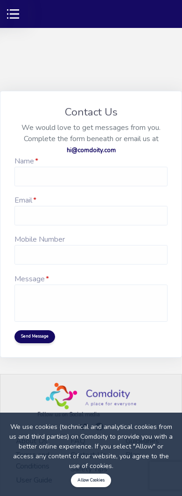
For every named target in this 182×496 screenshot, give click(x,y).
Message (29, 279)
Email (23, 200)
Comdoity (94, 436)
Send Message (35, 336)
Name (24, 161)
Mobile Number (39, 239)
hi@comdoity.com (91, 150)
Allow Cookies (91, 480)
